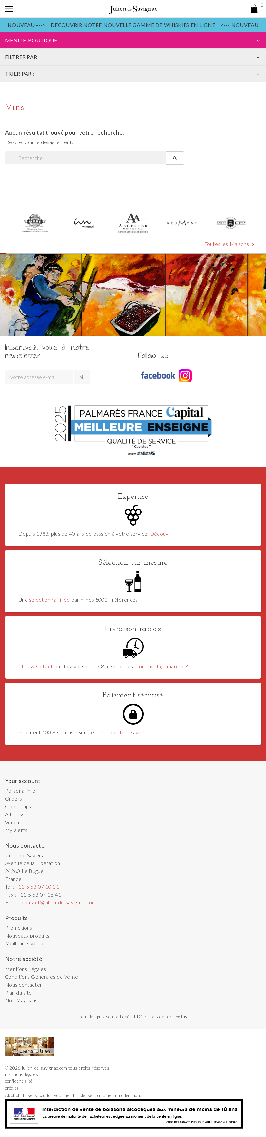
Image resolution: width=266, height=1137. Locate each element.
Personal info (20, 790)
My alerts (16, 830)
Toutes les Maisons (230, 244)
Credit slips (18, 806)
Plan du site (18, 992)
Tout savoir (132, 732)
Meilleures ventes (26, 943)
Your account (23, 780)
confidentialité (19, 1081)
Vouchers (16, 822)
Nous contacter (23, 984)
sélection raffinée (49, 600)
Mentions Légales (25, 969)
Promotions (18, 927)
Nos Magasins (21, 1000)
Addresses (17, 814)
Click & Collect (35, 666)
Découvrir (162, 533)
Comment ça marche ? (161, 666)
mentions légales (21, 1074)
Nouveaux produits (27, 935)
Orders (13, 798)
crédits (12, 1087)
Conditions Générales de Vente (41, 977)
